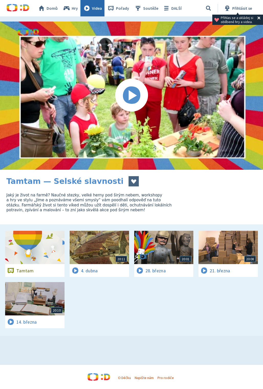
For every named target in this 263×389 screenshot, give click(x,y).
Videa (92, 8)
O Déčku (124, 377)
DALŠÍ (172, 8)
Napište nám (144, 377)
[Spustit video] (131, 96)
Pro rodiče (165, 377)
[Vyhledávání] (208, 8)
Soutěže (146, 8)
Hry (70, 8)
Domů (48, 8)
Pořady (118, 8)
